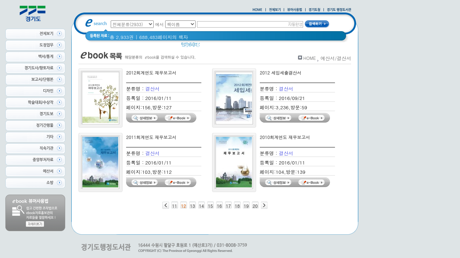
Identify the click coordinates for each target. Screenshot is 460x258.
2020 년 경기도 (221, 46)
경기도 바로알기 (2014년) (271, 46)
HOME (309, 58)
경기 (310, 46)
